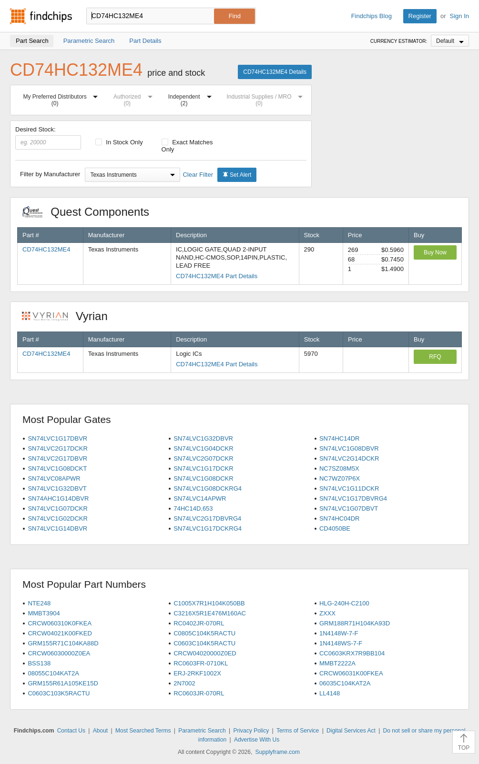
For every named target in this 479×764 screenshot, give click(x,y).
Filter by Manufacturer (50, 174)
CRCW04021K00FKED (60, 633)
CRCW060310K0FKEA (60, 623)
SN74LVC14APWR (199, 498)
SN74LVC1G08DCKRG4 (207, 488)
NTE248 (39, 603)
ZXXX (327, 613)
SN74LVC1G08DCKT (57, 468)
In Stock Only (119, 142)
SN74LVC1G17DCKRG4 (207, 528)
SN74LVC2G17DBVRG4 (207, 518)
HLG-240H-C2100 (344, 603)
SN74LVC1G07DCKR (57, 508)
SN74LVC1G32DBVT (57, 488)
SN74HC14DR (339, 438)
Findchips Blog (371, 16)
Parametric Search (201, 730)
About (100, 730)
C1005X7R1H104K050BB (209, 603)
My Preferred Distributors (62, 98)
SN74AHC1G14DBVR (58, 498)
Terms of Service (297, 730)
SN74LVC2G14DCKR (349, 458)
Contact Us (71, 730)
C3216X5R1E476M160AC (209, 613)
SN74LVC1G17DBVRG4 (353, 498)
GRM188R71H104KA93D (354, 623)
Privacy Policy (251, 730)
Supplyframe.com (277, 752)
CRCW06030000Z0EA (59, 653)
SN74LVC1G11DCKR (349, 488)
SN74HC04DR (339, 518)
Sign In (459, 16)
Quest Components (90, 211)
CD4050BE (334, 528)
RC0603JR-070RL (198, 693)
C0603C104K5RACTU (204, 643)
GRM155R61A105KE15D (63, 683)
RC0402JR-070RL (198, 623)
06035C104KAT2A (344, 683)
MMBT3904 (44, 613)
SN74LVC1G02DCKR (57, 518)
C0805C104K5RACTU (204, 633)
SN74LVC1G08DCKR (203, 478)
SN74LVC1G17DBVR (57, 438)
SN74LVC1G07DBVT (348, 508)
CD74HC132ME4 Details (274, 72)
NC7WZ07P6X (339, 478)
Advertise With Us (256, 739)
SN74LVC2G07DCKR (203, 458)
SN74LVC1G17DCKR (203, 468)
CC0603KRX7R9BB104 (352, 653)
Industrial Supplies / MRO (266, 98)
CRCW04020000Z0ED (204, 653)
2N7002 (184, 683)
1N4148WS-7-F (340, 643)
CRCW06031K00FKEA (351, 673)
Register (419, 16)
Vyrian (69, 316)
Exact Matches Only (187, 146)
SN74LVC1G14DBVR (57, 528)
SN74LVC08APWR (54, 478)
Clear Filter (198, 174)
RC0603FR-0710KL (200, 663)
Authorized (134, 98)
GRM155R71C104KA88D (63, 643)
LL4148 (329, 693)
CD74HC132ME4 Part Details (216, 276)
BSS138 (39, 663)
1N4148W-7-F (338, 633)
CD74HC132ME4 (46, 249)
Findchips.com (41, 16)
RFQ (435, 356)
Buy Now (435, 252)
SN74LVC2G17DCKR (57, 448)
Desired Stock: (48, 138)
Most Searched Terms (143, 730)
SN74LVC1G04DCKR (203, 448)
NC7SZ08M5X (339, 468)
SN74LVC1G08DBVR (349, 448)
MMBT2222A (337, 663)
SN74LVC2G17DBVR (57, 458)
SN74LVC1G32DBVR (203, 438)
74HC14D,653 (193, 508)
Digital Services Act (351, 730)
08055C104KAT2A (53, 673)
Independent (191, 98)
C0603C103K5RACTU (59, 693)
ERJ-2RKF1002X (197, 673)
